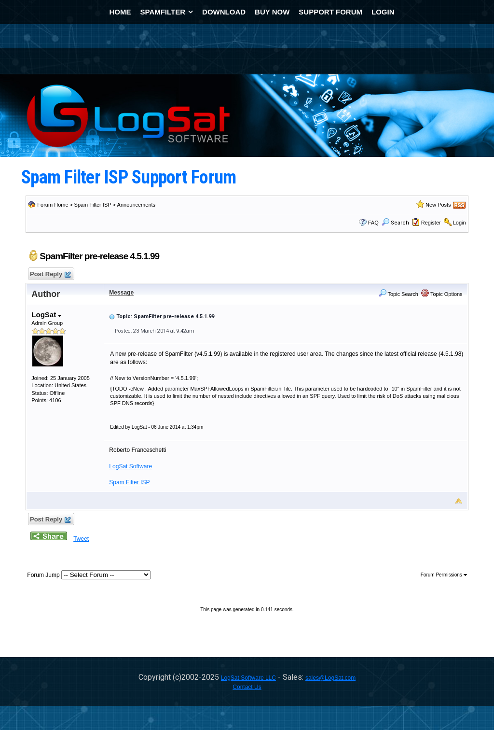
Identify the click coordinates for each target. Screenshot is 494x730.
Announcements (136, 205)
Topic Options (442, 294)
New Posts (438, 205)
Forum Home (52, 205)
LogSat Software (130, 466)
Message (121, 292)
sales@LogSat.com (330, 677)
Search (395, 223)
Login (459, 222)
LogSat (46, 314)
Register (431, 222)
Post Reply (49, 274)
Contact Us (247, 687)
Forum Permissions (444, 574)
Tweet (81, 538)
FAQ (373, 222)
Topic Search (398, 294)
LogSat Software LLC (248, 677)
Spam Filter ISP (92, 205)
